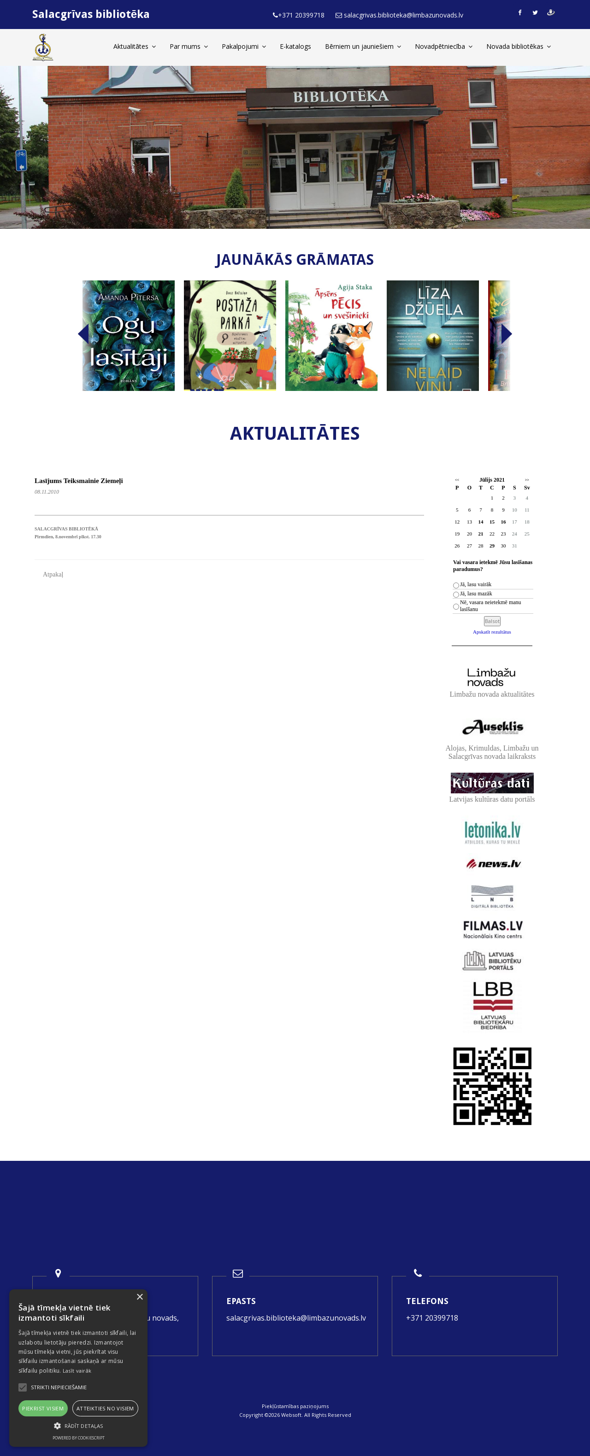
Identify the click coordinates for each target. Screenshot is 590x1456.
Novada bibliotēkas (518, 46)
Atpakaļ (53, 574)
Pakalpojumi (244, 46)
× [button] (139, 1297)
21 (480, 533)
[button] (78, 1426)
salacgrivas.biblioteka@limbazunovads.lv (296, 1318)
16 (503, 521)
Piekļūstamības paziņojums (295, 1406)
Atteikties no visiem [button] (105, 1408)
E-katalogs (295, 46)
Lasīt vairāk (77, 1370)
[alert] (78, 1368)
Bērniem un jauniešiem (363, 46)
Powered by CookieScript (79, 1438)
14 (480, 521)
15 (492, 521)
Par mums (189, 46)
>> (527, 480)
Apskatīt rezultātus (492, 632)
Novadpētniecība (443, 46)
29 (492, 545)
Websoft (291, 1414)
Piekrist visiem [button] (43, 1408)
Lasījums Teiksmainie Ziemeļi (79, 480)
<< (457, 480)
